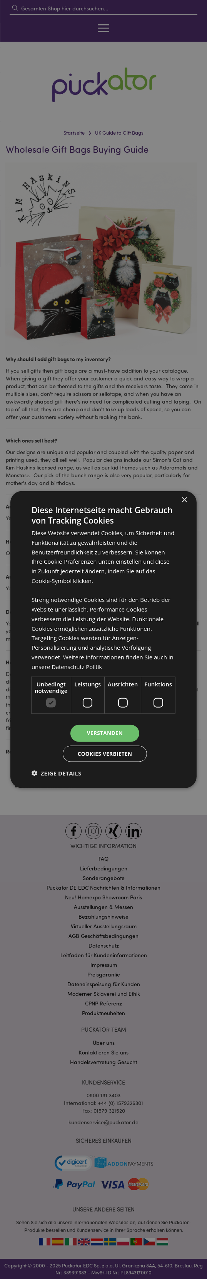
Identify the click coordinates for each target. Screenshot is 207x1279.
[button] (56, 773)
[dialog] (103, 639)
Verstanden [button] (105, 733)
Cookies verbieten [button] (105, 753)
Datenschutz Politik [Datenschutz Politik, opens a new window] (77, 666)
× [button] (184, 499)
